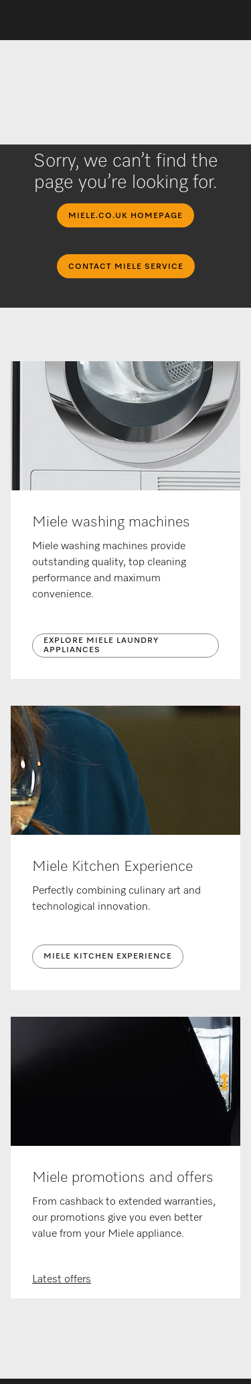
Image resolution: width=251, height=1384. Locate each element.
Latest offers (61, 1279)
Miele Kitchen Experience (108, 957)
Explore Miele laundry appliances (101, 645)
